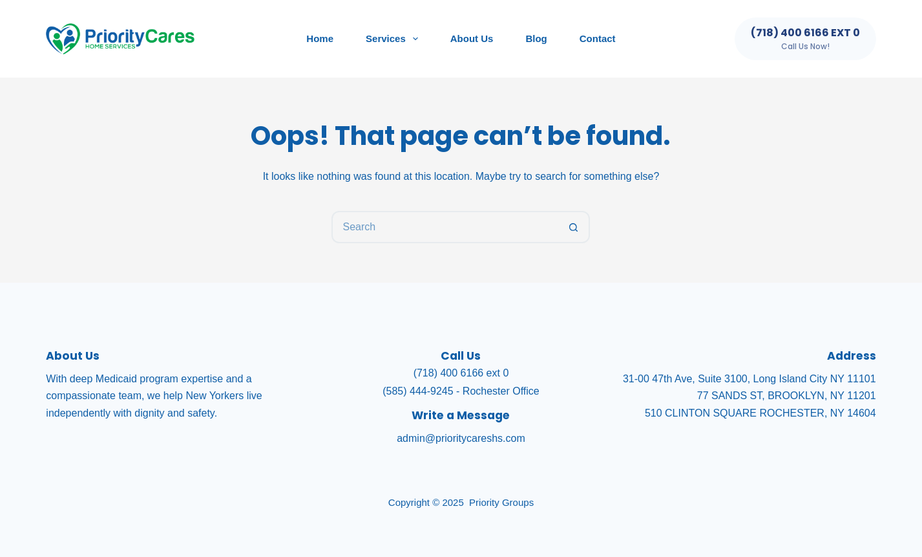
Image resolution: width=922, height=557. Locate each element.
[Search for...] (444, 227)
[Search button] (574, 227)
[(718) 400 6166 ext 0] (805, 38)
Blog (536, 38)
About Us (472, 38)
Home (319, 38)
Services (394, 39)
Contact (598, 38)
